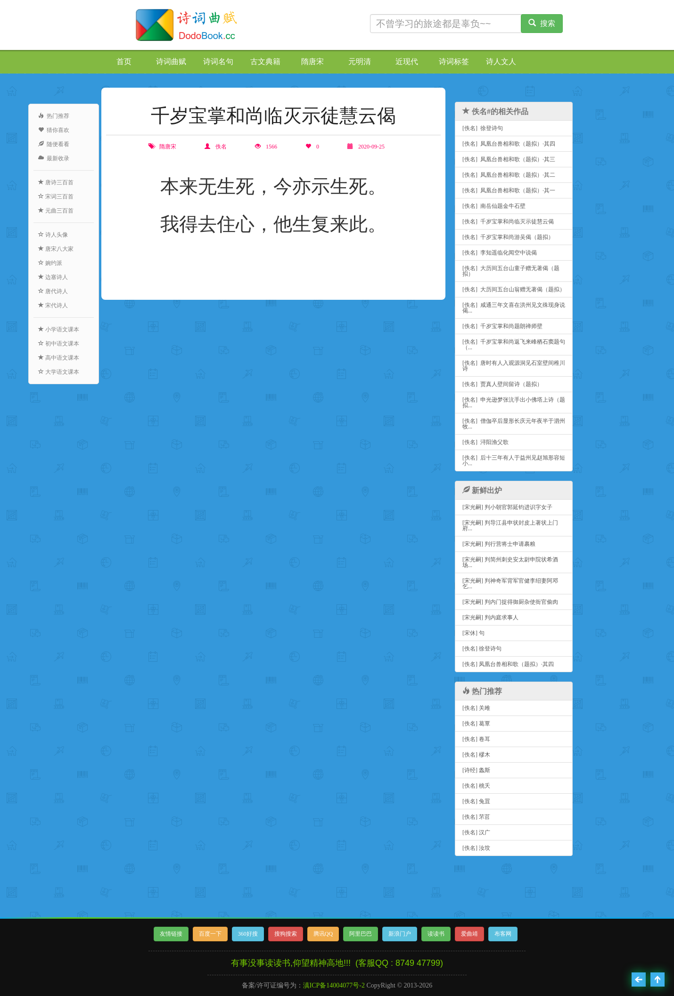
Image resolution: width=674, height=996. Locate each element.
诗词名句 (218, 62)
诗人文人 (501, 62)
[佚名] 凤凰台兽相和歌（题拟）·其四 (508, 143)
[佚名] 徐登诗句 (482, 128)
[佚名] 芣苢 (476, 817)
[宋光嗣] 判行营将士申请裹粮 (498, 544)
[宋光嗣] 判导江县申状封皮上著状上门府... (510, 525)
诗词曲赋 (171, 62)
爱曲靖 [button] (469, 933)
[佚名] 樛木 (476, 754)
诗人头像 (53, 234)
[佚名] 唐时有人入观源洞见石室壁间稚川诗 (513, 366)
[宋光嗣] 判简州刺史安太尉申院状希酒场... (510, 562)
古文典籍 (265, 62)
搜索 (541, 23)
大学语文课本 (58, 372)
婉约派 (50, 263)
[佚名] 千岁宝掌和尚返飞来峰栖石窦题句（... (513, 344)
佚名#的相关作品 (495, 111)
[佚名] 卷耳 (476, 739)
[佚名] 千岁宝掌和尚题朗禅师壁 (502, 326)
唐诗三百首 (56, 182)
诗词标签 (454, 62)
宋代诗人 (53, 305)
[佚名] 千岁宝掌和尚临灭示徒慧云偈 (508, 221)
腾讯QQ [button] (323, 933)
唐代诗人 (53, 291)
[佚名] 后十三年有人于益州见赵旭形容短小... (513, 460)
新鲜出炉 (482, 490)
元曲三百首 (56, 210)
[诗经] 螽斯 (476, 770)
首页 (124, 62)
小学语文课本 (58, 329)
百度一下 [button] (210, 933)
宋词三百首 (56, 196)
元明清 (359, 62)
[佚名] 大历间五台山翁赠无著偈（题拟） (513, 289)
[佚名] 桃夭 (476, 785)
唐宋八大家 (56, 249)
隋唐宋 (312, 62)
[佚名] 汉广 (476, 832)
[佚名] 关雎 (476, 708)
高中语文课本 (58, 357)
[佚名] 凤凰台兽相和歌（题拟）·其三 (508, 159)
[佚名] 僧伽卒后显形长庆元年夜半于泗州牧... (513, 424)
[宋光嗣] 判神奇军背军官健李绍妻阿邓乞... (510, 583)
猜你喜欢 (53, 130)
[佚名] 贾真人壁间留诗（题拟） (502, 384)
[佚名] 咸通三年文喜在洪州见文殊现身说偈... (513, 308)
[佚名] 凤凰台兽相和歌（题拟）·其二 (508, 175)
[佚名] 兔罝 (476, 801)
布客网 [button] (502, 933)
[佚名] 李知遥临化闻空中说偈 (499, 252)
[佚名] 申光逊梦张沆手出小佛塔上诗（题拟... (513, 402)
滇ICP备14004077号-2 (334, 985)
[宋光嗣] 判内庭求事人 (490, 617)
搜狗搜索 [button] (285, 933)
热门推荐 (53, 116)
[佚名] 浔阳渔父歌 (485, 442)
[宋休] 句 (473, 633)
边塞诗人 (53, 277)
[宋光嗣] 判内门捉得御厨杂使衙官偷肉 (510, 602)
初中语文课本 (58, 343)
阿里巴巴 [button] (360, 933)
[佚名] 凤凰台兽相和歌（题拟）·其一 (508, 190)
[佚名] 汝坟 (476, 848)
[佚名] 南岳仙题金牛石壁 (494, 206)
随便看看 (53, 144)
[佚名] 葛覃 (476, 723)
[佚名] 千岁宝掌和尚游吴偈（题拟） (508, 237)
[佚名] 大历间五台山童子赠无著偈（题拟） (510, 271)
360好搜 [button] (248, 933)
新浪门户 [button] (399, 933)
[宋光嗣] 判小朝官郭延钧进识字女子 (507, 507)
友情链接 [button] (171, 933)
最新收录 (53, 158)
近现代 (406, 62)
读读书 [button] (435, 933)
